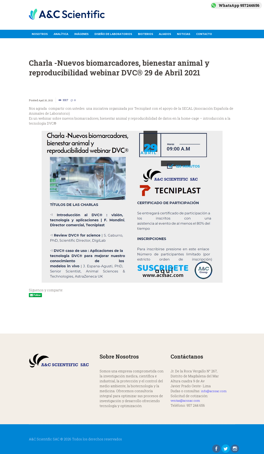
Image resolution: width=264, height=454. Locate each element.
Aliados (165, 34)
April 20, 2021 (47, 100)
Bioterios (145, 34)
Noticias (183, 34)
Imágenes (81, 34)
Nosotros (40, 34)
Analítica (61, 34)
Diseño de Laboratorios (113, 34)
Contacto (204, 34)
